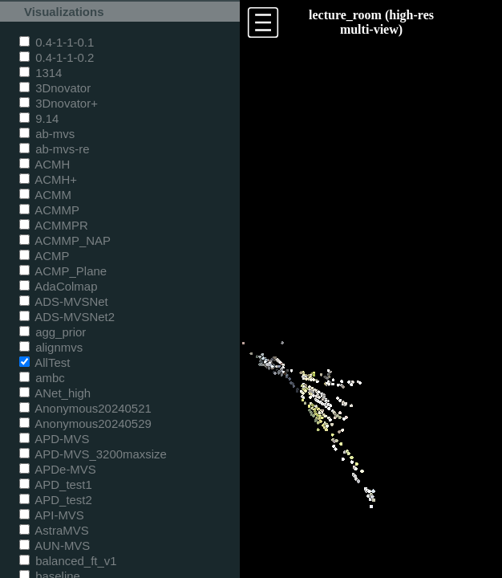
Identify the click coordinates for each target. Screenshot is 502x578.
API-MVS (51, 515)
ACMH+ (48, 179)
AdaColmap (58, 286)
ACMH (44, 164)
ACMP (44, 256)
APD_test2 (55, 500)
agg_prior (52, 332)
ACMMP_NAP (65, 240)
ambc (42, 378)
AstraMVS (54, 530)
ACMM (45, 194)
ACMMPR (53, 225)
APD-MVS (54, 439)
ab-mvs (47, 133)
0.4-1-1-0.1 (56, 42)
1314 (40, 72)
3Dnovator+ (58, 103)
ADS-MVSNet (63, 301)
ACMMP (49, 210)
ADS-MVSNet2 (67, 317)
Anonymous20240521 (85, 408)
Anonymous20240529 (85, 423)
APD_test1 (55, 484)
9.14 (39, 118)
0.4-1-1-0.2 (56, 57)
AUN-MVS (54, 545)
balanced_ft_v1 (68, 561)
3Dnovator (55, 88)
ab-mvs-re (54, 149)
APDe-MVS (57, 469)
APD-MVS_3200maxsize (93, 454)
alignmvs (51, 347)
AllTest (44, 362)
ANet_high (55, 393)
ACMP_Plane (63, 271)
